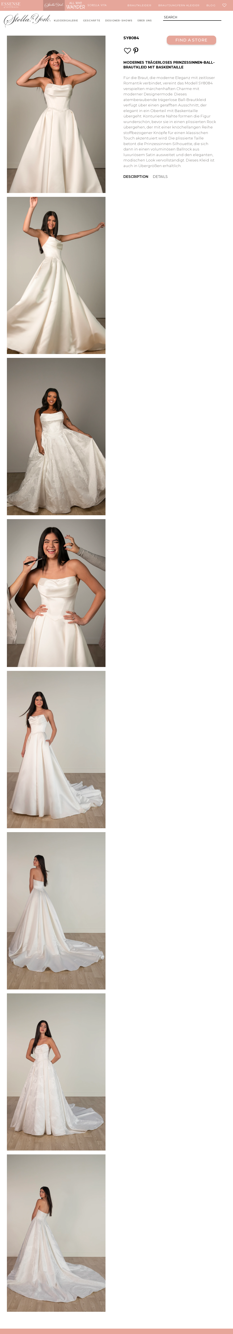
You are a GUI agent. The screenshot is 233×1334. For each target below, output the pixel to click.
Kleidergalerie (66, 20)
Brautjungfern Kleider (179, 5)
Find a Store (191, 40)
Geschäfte (92, 20)
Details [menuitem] (160, 177)
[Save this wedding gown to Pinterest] (135, 51)
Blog (211, 5)
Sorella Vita (97, 5)
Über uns (144, 20)
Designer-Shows (119, 20)
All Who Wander (75, 5)
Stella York (54, 5)
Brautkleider (139, 5)
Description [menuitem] (135, 177)
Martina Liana (32, 5)
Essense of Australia (11, 5)
